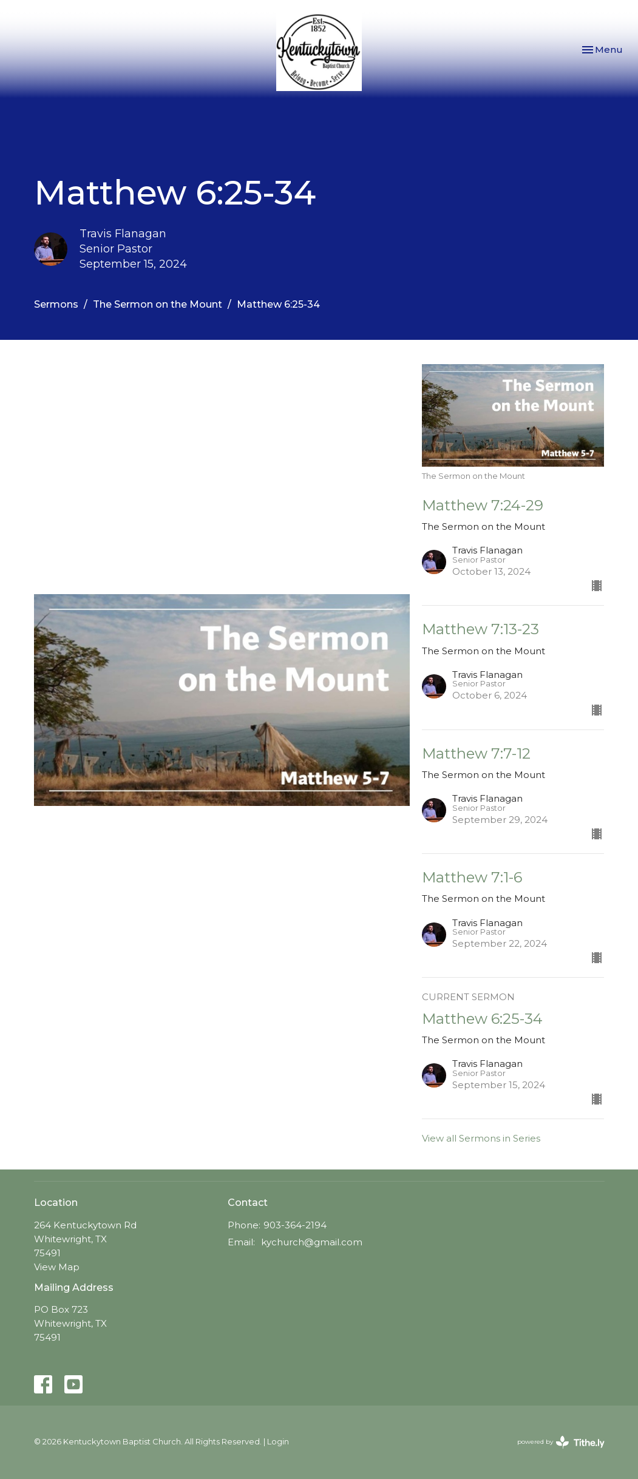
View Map (57, 1267)
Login (278, 1441)
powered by (561, 1442)
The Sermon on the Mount (157, 304)
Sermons (56, 304)
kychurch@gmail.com (311, 1242)
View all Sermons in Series (481, 1138)
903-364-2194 (295, 1225)
